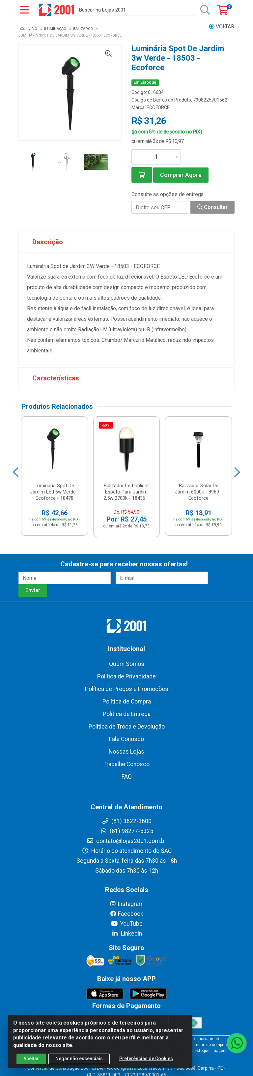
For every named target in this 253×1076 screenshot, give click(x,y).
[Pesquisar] (205, 10)
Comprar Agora (181, 174)
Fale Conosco (126, 739)
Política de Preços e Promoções (126, 689)
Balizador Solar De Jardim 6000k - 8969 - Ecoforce (198, 492)
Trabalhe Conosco (126, 764)
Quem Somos (126, 664)
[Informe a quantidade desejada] (156, 156)
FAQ (127, 776)
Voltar (221, 26)
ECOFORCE (158, 107)
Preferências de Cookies (146, 1059)
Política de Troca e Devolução (127, 726)
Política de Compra (126, 701)
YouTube (127, 923)
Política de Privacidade (126, 676)
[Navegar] (15, 472)
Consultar (212, 207)
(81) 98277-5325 (126, 831)
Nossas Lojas (126, 751)
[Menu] (24, 10)
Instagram (126, 904)
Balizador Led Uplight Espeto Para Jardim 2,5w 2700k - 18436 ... (126, 492)
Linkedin (126, 933)
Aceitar (31, 1059)
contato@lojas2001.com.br (126, 841)
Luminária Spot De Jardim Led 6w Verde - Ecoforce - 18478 (54, 492)
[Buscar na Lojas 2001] (135, 10)
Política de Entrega (127, 714)
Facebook (126, 914)
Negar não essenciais (79, 1059)
